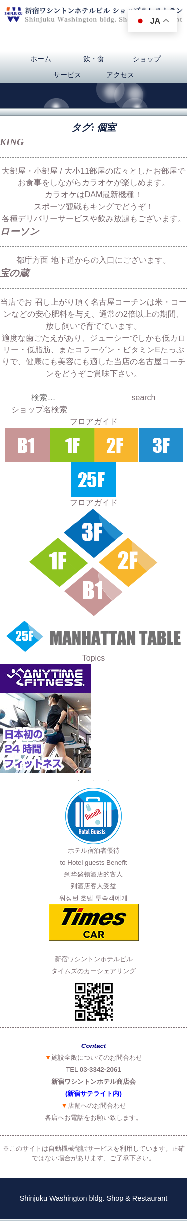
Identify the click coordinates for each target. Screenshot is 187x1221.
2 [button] (94, 780)
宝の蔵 (14, 273)
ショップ (147, 59)
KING (12, 142)
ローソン (19, 231)
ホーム (40, 59)
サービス (67, 75)
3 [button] (109, 780)
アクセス (120, 75)
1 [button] (79, 780)
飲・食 (93, 59)
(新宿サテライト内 (92, 1093)
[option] (93, 718)
